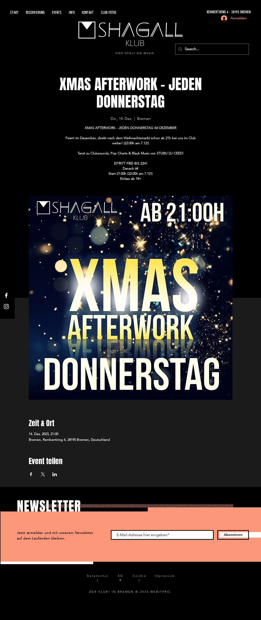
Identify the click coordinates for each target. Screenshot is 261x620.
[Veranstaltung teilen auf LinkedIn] (54, 474)
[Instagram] (6, 306)
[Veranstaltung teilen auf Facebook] (31, 474)
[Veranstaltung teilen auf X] (43, 474)
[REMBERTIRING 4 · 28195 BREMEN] (196, 12)
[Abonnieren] (233, 535)
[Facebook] (6, 295)
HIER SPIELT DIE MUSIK (134, 53)
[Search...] (212, 49)
